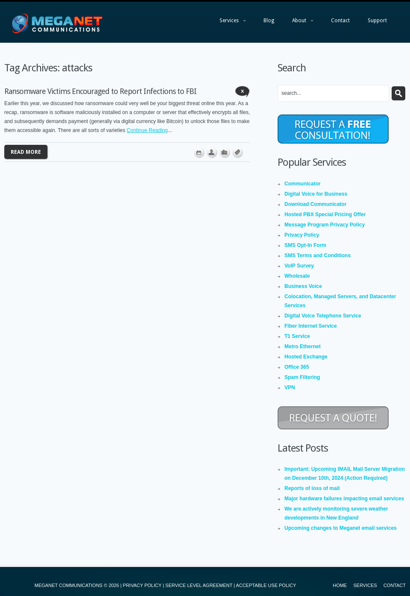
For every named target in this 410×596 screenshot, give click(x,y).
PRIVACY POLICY (142, 585)
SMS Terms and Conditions (317, 255)
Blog (269, 20)
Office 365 (296, 367)
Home (340, 585)
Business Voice (303, 286)
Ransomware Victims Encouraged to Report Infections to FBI (100, 91)
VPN (289, 387)
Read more (26, 152)
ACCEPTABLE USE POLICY (266, 585)
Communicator (302, 184)
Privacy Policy (301, 235)
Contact (340, 20)
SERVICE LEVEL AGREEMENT (198, 585)
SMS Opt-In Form (305, 245)
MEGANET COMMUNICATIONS (68, 585)
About (298, 23)
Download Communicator (315, 204)
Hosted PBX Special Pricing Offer (325, 214)
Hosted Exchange (306, 357)
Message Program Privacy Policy (324, 225)
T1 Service (297, 336)
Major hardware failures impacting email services (344, 499)
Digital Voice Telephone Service (322, 316)
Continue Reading (147, 130)
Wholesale (297, 276)
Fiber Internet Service (310, 326)
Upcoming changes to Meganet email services (340, 528)
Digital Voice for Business (315, 194)
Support (377, 20)
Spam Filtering (302, 377)
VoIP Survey (299, 266)
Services (228, 23)
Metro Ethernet (302, 346)
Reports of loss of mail (312, 488)
